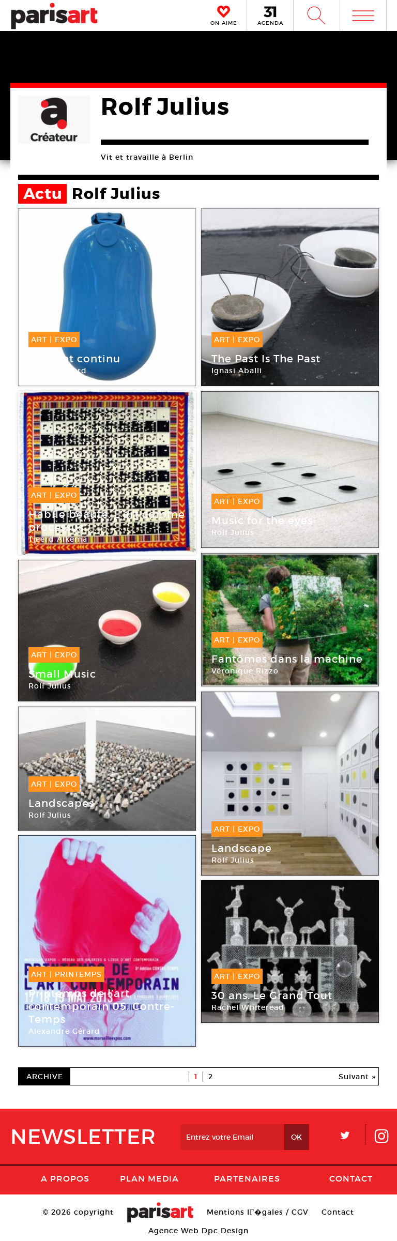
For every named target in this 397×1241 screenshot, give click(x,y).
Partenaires (247, 1178)
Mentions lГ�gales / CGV (258, 1212)
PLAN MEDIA (149, 1178)
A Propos (65, 1178)
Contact (351, 1178)
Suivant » (357, 1076)
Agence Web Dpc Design (198, 1230)
